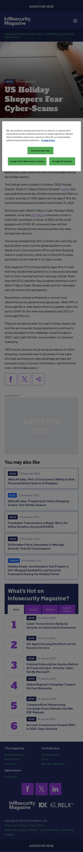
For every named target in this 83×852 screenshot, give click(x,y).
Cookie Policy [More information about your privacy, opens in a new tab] (48, 140)
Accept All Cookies (62, 161)
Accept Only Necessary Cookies (27, 161)
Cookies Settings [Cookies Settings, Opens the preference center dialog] (40, 150)
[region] (41, 146)
